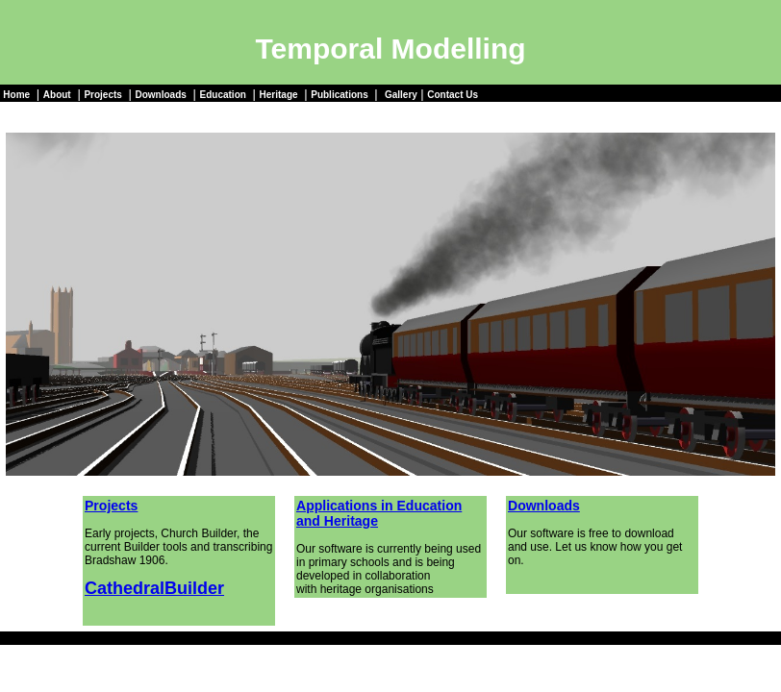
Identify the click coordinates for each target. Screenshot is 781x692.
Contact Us (452, 94)
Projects (102, 94)
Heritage (279, 94)
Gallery (401, 94)
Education (223, 94)
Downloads (161, 94)
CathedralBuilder (154, 588)
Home (16, 94)
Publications (339, 94)
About (57, 94)
